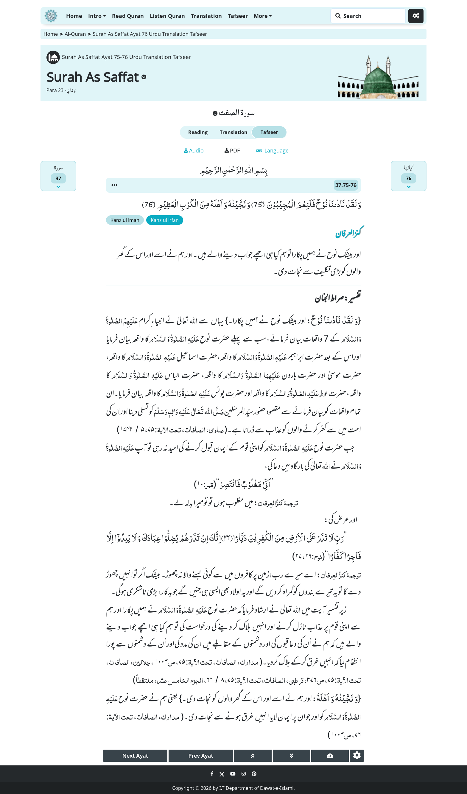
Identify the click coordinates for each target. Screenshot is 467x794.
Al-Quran (75, 33)
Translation (206, 15)
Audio (194, 150)
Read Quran (128, 15)
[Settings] (416, 16)
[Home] (50, 15)
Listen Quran (167, 15)
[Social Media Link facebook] (213, 773)
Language (272, 150)
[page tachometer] (330, 755)
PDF (232, 150)
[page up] (253, 755)
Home (74, 15)
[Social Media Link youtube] (233, 773)
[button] (114, 185)
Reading (198, 132)
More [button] (261, 15)
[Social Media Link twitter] (222, 773)
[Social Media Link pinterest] (254, 773)
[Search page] (366, 16)
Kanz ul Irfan (165, 220)
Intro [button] (95, 15)
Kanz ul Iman (124, 220)
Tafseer (238, 15)
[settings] (357, 755)
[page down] (291, 755)
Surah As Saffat (96, 77)
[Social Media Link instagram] (244, 773)
